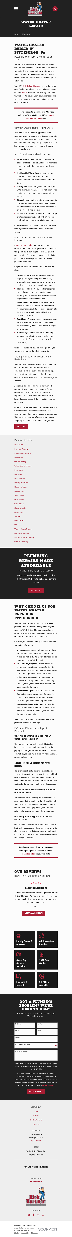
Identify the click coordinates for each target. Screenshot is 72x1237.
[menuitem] (36, 445)
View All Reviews (34, 913)
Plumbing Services (36, 1120)
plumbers (24, 92)
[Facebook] (33, 1214)
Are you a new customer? (22, 1044)
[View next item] (19, 913)
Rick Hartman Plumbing (31, 86)
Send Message (36, 1091)
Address (17, 1037)
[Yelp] (38, 1214)
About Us (36, 1116)
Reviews (21, 426)
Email (39, 1031)
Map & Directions (36, 1141)
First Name (18, 1024)
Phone (17, 1031)
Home (36, 1111)
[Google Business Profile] (29, 1214)
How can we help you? (21, 1051)
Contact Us (35, 590)
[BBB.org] (43, 1214)
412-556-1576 (37, 1069)
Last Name (41, 1024)
